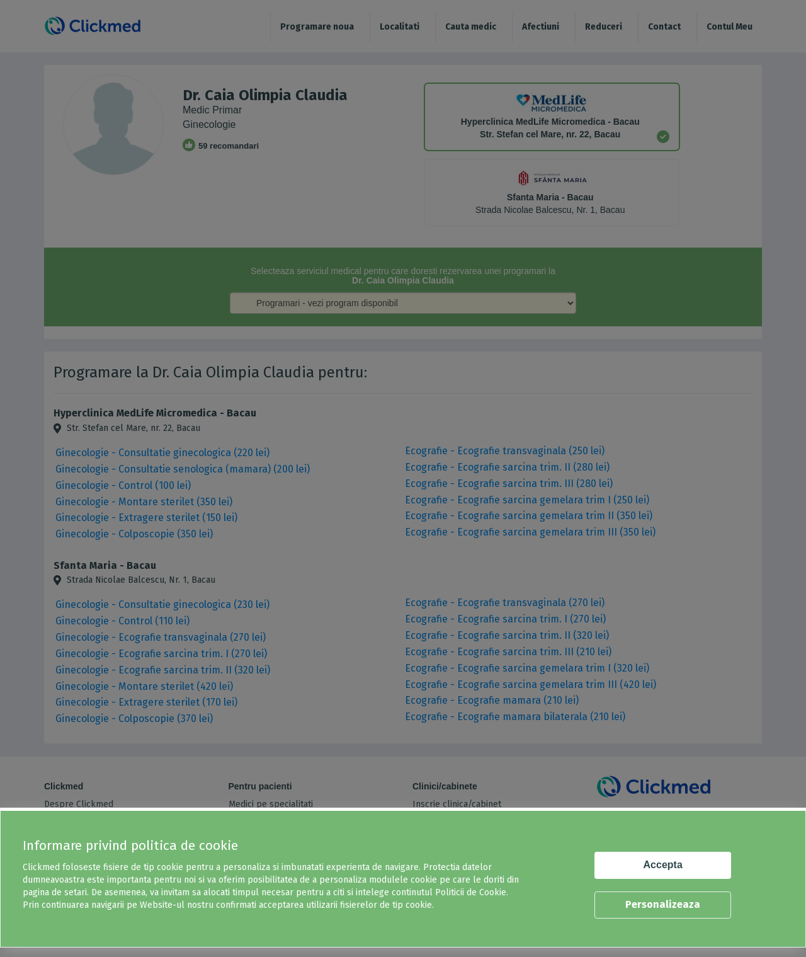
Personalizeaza (662, 904)
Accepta (663, 864)
